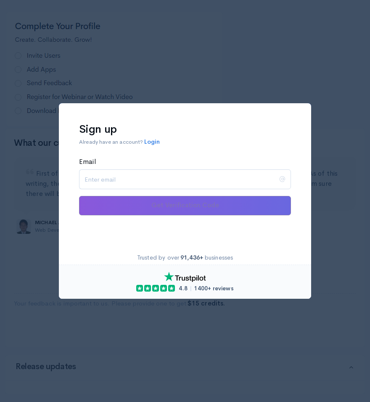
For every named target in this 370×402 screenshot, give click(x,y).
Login (152, 141)
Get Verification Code (185, 205)
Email (87, 161)
